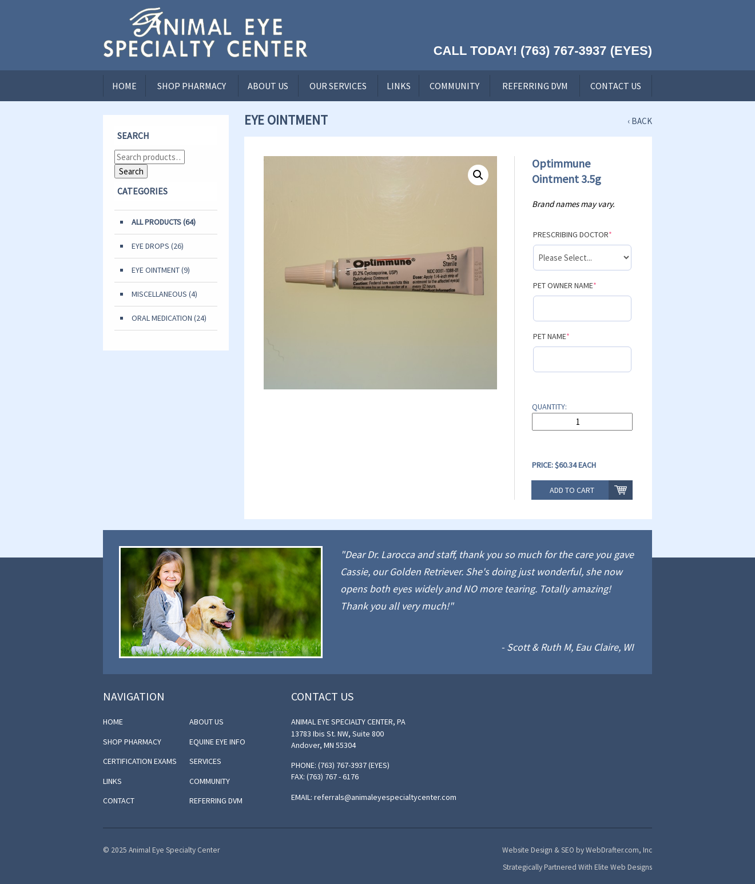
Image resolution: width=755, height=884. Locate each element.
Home (124, 85)
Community (454, 85)
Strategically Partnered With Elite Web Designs (577, 867)
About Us (268, 85)
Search (131, 171)
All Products (156, 222)
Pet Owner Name (565, 285)
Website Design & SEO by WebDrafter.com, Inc (577, 850)
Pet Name (551, 336)
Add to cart (572, 490)
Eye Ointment (156, 270)
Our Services (338, 85)
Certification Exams (140, 761)
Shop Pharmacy (191, 85)
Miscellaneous (159, 294)
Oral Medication (162, 318)
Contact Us (615, 85)
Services (205, 761)
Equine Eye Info (217, 741)
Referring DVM (535, 85)
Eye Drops (150, 246)
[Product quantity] (582, 422)
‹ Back (639, 121)
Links (399, 85)
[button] (478, 175)
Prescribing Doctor (572, 234)
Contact (118, 800)
